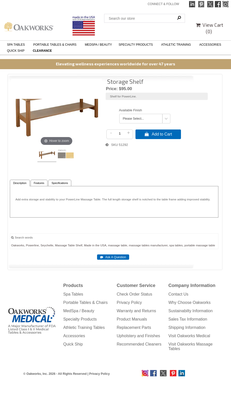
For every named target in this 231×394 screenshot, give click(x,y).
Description (20, 183)
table (212, 245)
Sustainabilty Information (190, 311)
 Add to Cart (158, 134)
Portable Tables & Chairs (85, 302)
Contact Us (178, 294)
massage (114, 245)
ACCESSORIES (211, 44)
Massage (61, 245)
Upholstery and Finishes (138, 336)
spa (171, 245)
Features (39, 183)
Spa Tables (73, 294)
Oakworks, (18, 245)
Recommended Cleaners (139, 344)
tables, (179, 245)
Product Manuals (132, 319)
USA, (103, 245)
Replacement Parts (134, 327)
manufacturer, (159, 245)
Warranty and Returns (136, 311)
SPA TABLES (17, 44)
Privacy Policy (129, 302)
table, (124, 245)
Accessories (74, 336)
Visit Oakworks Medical (189, 336)
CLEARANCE (42, 50)
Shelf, (79, 245)
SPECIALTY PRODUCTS (136, 44)
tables (145, 245)
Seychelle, (47, 245)
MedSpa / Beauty (78, 311)
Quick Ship (73, 344)
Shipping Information (186, 327)
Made (87, 245)
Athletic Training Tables (84, 327)
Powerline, (33, 245)
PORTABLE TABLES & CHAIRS (55, 44)
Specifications (60, 183)
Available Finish (130, 110)
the (97, 245)
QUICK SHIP (16, 50)
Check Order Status (134, 294)
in (93, 245)
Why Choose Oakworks (189, 302)
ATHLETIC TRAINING (177, 44)
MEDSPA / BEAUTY (98, 44)
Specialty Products (80, 319)
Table (71, 245)
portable (189, 245)
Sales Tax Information (187, 319)
